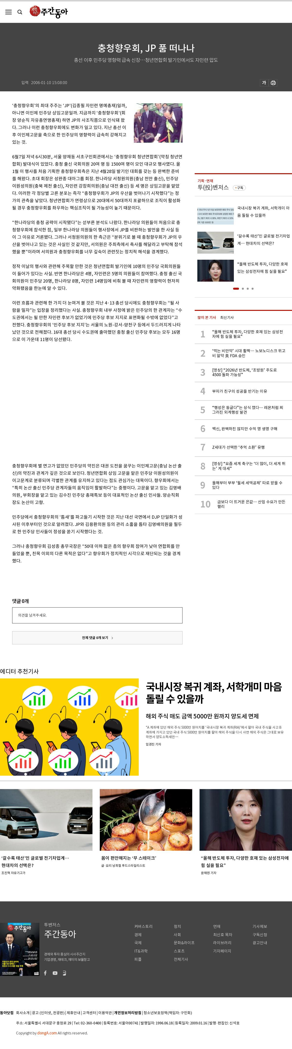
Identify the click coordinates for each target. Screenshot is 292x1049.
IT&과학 (141, 951)
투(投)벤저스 (213, 187)
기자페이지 (222, 951)
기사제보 (260, 926)
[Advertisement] (51, 402)
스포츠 (179, 951)
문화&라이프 (184, 943)
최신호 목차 (222, 935)
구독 (240, 188)
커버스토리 (143, 926)
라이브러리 (222, 943)
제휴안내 (73, 1013)
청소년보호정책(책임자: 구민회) (168, 1013)
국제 (138, 943)
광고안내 (260, 943)
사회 (177, 935)
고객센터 (89, 1013)
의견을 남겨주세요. (32, 615)
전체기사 (181, 959)
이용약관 (105, 1013)
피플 (138, 959)
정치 (177, 926)
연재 (216, 926)
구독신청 (260, 935)
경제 (138, 935)
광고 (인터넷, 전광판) (48, 1013)
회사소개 (23, 1013)
